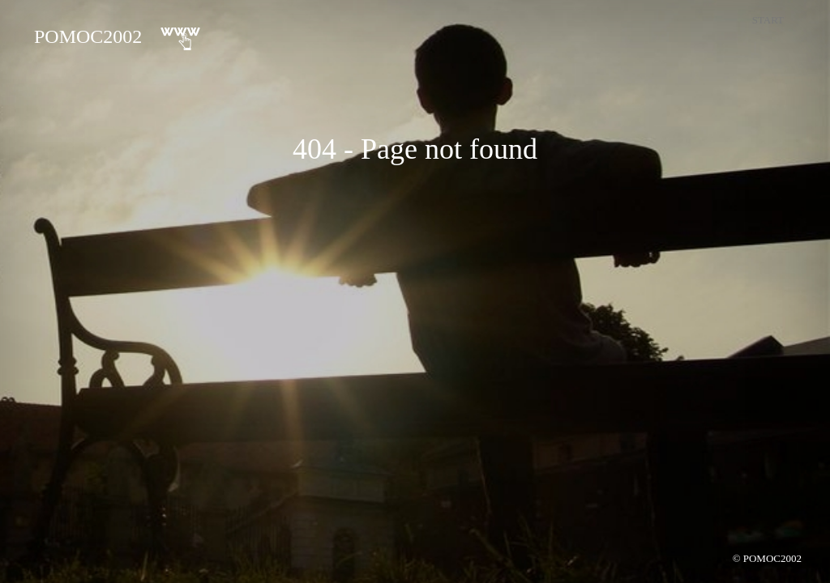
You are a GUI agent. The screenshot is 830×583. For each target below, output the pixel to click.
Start (768, 20)
